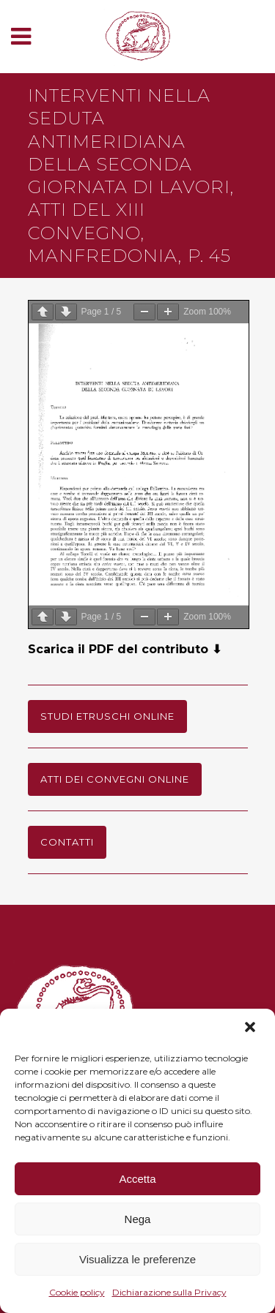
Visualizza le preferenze (137, 1259)
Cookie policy (77, 1292)
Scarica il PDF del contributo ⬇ (124, 649)
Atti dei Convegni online (114, 779)
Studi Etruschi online (107, 716)
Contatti (67, 842)
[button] (251, 1028)
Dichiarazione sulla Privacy (169, 1292)
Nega (138, 1219)
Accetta (137, 1179)
